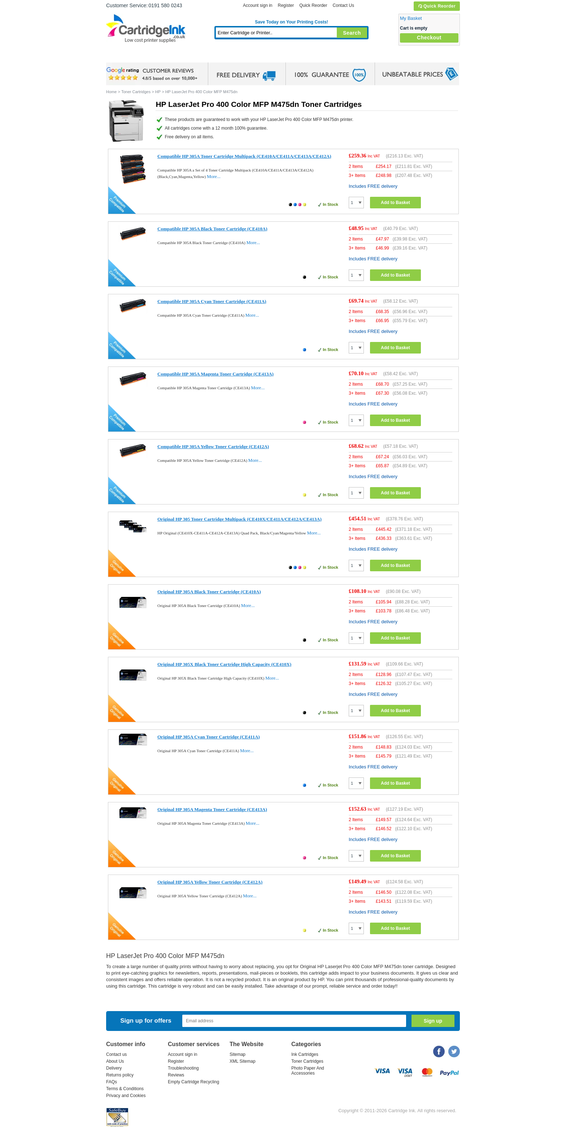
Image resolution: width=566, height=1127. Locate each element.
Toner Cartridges (216, 56)
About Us (115, 1061)
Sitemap (237, 1054)
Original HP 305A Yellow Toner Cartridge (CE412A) (209, 882)
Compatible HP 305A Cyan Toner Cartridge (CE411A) (211, 301)
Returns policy (120, 1075)
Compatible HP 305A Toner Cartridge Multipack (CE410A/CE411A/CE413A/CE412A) (244, 156)
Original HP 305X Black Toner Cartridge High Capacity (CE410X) (224, 664)
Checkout (429, 37)
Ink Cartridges (161, 56)
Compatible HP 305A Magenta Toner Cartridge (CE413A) (215, 374)
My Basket (411, 18)
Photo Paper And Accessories (307, 1071)
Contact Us (343, 5)
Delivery (114, 1068)
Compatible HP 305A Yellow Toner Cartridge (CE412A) (213, 446)
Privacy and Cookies (125, 1095)
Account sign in (257, 5)
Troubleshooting (183, 1068)
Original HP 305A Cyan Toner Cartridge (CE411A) (208, 737)
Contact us (116, 1054)
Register (286, 5)
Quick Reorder (437, 6)
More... (214, 176)
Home (121, 56)
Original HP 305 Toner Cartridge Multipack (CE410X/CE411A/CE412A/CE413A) (239, 519)
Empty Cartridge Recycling (193, 1081)
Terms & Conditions (125, 1088)
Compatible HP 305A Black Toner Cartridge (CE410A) (212, 228)
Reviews (176, 1075)
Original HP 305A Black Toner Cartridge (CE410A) (209, 591)
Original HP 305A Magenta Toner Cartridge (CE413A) (212, 809)
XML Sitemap (243, 1061)
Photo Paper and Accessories (293, 56)
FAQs (111, 1081)
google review (153, 74)
